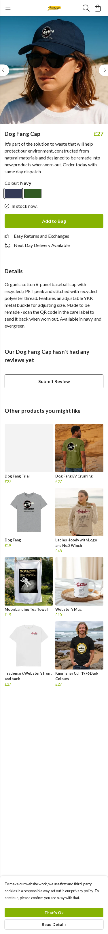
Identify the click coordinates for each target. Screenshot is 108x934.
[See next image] (103, 70)
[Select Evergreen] (32, 193)
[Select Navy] (13, 193)
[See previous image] (4, 70)
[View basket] (97, 8)
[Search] (86, 8)
